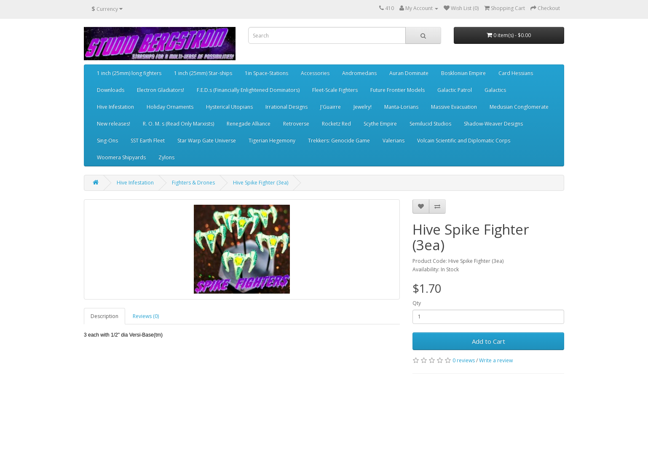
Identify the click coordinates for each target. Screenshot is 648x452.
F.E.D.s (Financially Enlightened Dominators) (248, 90)
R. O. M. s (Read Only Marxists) (178, 123)
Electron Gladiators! (160, 90)
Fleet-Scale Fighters (335, 90)
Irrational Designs (286, 106)
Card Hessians (515, 73)
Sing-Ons (107, 140)
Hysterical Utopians (229, 106)
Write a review (496, 360)
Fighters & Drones (193, 182)
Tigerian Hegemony (272, 140)
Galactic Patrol (454, 90)
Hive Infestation (115, 106)
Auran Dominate (408, 73)
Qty (416, 303)
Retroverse (296, 123)
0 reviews (464, 360)
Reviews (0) (146, 316)
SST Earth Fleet (148, 140)
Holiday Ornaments (170, 106)
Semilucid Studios (430, 123)
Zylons (166, 157)
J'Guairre (330, 106)
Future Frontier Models (397, 90)
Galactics (495, 90)
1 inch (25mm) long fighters (129, 73)
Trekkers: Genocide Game (339, 140)
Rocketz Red (336, 123)
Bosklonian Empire (463, 73)
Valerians (393, 140)
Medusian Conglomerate (519, 106)
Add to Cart (488, 341)
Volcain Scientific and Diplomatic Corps (463, 140)
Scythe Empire (380, 123)
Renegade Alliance (248, 123)
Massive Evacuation (454, 106)
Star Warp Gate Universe (206, 140)
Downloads (110, 90)
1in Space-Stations (266, 73)
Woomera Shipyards (121, 157)
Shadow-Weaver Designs (493, 123)
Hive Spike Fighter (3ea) (260, 182)
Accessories (315, 73)
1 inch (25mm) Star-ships (203, 73)
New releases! (113, 123)
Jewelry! (362, 106)
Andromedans (359, 73)
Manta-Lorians (401, 106)
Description (104, 316)
